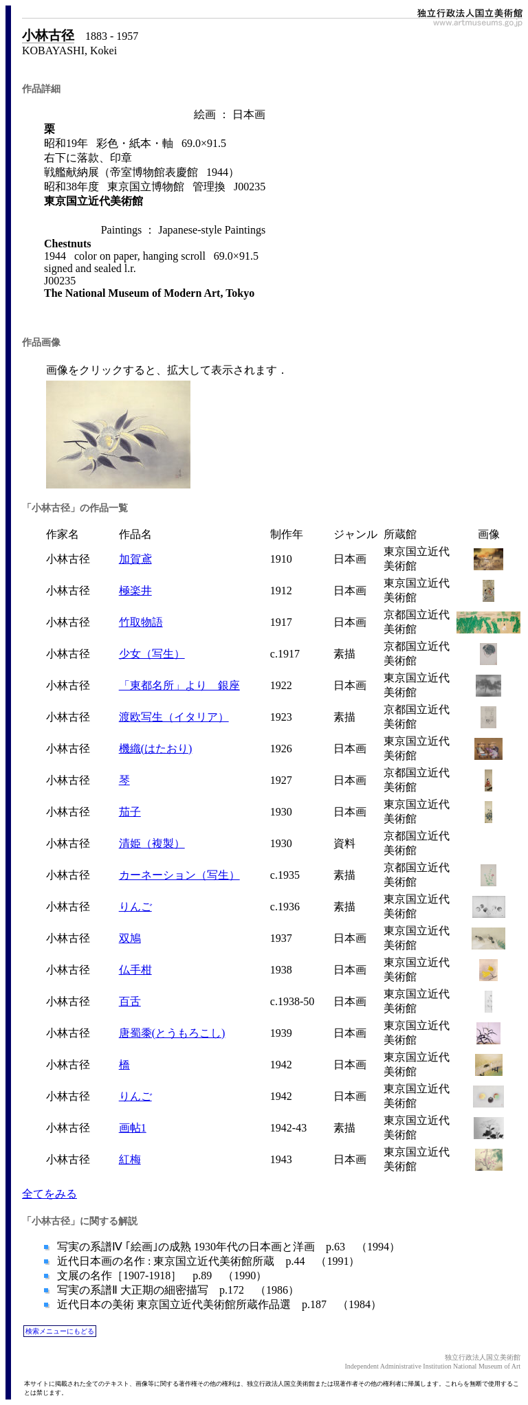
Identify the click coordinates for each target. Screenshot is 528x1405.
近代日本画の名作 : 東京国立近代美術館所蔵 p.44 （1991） (207, 1261)
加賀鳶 (135, 559)
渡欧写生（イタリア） (174, 717)
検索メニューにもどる (59, 1331)
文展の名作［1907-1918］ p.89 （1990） (160, 1275)
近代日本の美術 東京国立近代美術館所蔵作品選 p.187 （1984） (218, 1304)
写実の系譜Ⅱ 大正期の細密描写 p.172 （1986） (176, 1290)
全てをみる (49, 1194)
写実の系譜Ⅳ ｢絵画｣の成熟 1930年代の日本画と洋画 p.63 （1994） (227, 1246)
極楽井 (135, 590)
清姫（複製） (152, 843)
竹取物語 (141, 622)
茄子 (130, 812)
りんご (135, 906)
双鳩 (130, 938)
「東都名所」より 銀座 (179, 685)
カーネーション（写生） (179, 875)
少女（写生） (152, 654)
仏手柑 (135, 970)
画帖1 (132, 1128)
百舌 (130, 1001)
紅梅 (130, 1159)
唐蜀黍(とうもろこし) (172, 1033)
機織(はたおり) (155, 748)
